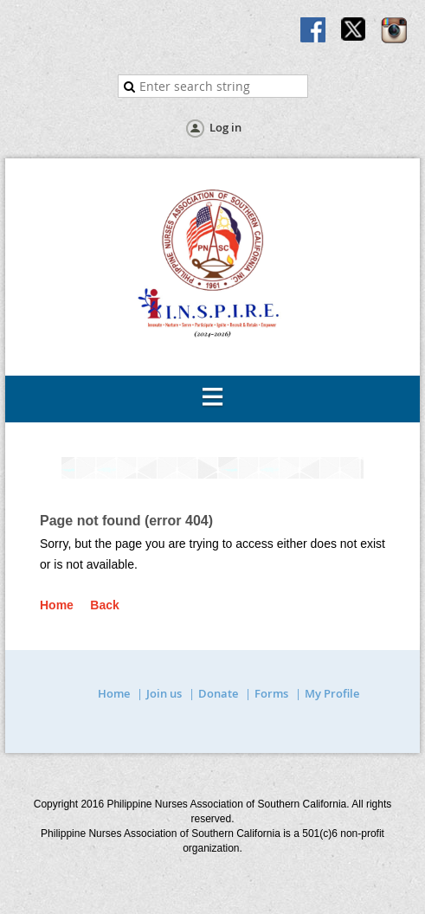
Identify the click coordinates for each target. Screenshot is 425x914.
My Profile (332, 693)
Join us (164, 693)
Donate (218, 693)
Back (104, 605)
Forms (271, 693)
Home (57, 605)
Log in (225, 127)
